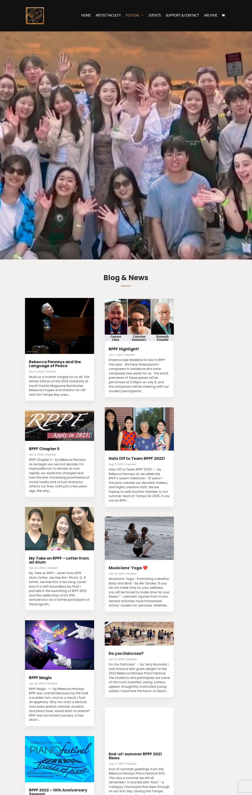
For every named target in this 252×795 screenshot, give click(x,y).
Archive (210, 17)
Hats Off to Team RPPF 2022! (137, 458)
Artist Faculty (108, 17)
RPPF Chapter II (44, 449)
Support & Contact (182, 17)
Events (155, 17)
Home (86, 17)
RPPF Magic (40, 677)
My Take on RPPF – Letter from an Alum (59, 560)
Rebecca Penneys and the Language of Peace (55, 364)
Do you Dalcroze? (126, 653)
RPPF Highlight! (124, 349)
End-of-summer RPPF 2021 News (135, 756)
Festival (133, 17)
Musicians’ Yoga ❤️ (128, 568)
